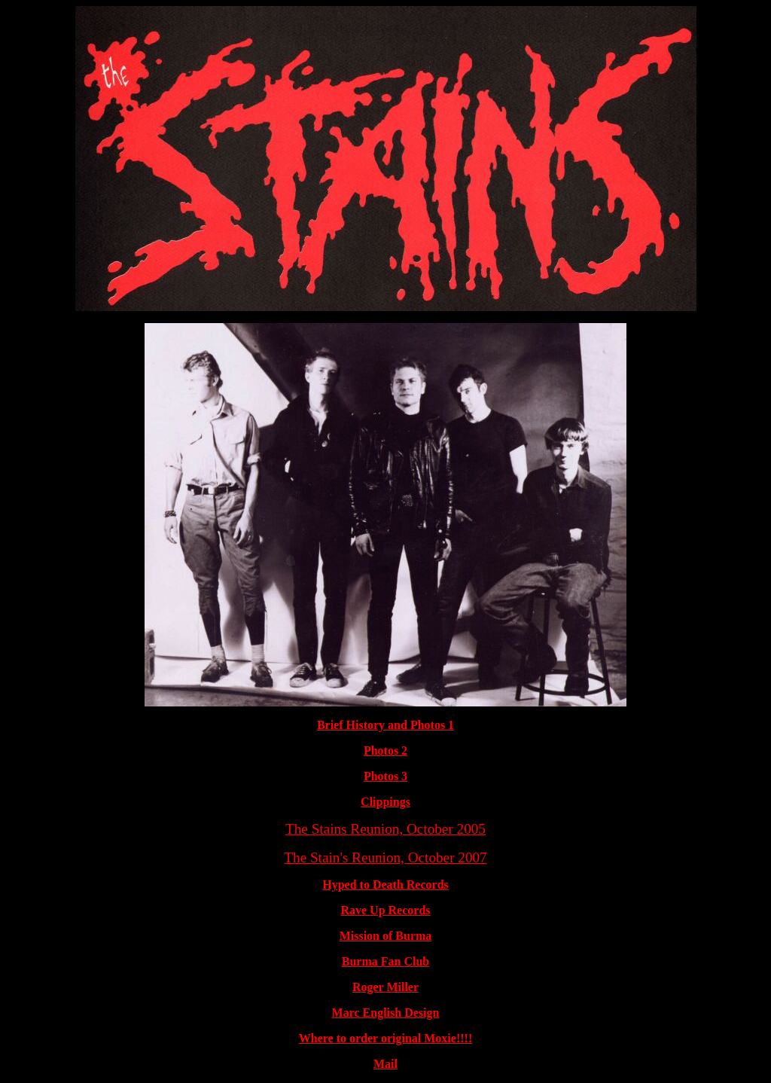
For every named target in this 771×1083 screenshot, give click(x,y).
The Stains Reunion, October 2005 (385, 829)
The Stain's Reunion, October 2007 (385, 857)
